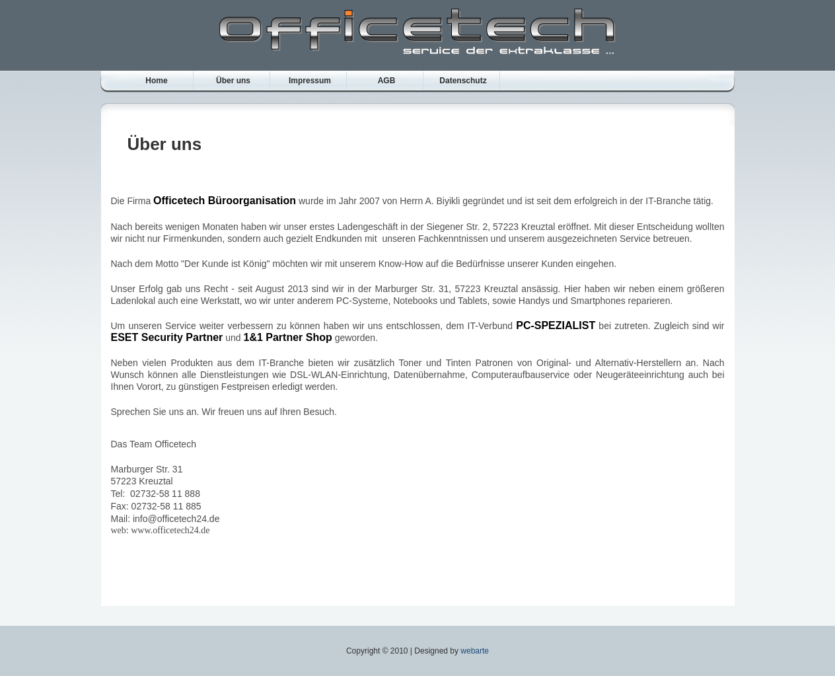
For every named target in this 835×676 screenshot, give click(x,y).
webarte (474, 651)
